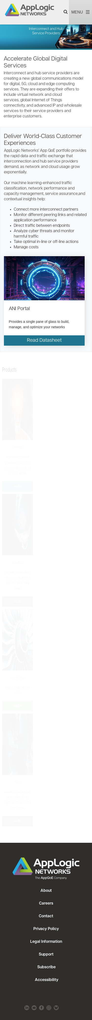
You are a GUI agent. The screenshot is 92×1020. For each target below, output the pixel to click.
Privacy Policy (46, 929)
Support (46, 955)
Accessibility (46, 980)
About (46, 891)
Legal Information (46, 942)
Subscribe (46, 967)
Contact (46, 916)
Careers (46, 904)
